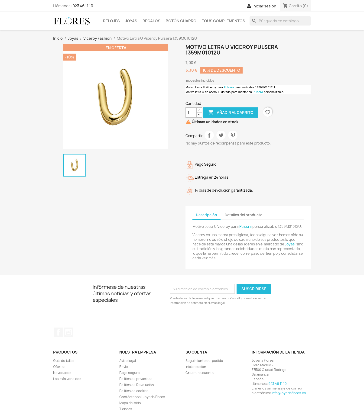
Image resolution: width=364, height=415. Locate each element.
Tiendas (125, 409)
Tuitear (221, 135)
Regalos (151, 20)
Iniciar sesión (195, 366)
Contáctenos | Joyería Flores (142, 397)
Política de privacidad (136, 378)
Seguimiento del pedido (204, 360)
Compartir (209, 135)
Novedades (62, 372)
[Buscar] (280, 21)
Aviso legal (127, 360)
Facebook (58, 332)
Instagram (68, 332)
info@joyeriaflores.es (289, 393)
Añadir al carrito (231, 112)
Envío (123, 366)
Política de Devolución (136, 385)
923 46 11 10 (82, 5)
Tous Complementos (223, 20)
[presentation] (208, 318)
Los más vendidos (67, 378)
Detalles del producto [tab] (244, 214)
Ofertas (59, 366)
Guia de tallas (63, 360)
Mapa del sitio (130, 403)
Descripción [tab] (206, 214)
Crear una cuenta (199, 372)
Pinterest (232, 135)
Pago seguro (129, 372)
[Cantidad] (191, 112)
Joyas (131, 20)
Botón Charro (181, 20)
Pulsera (229, 87)
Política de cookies (134, 391)
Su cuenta (196, 352)
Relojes (111, 20)
